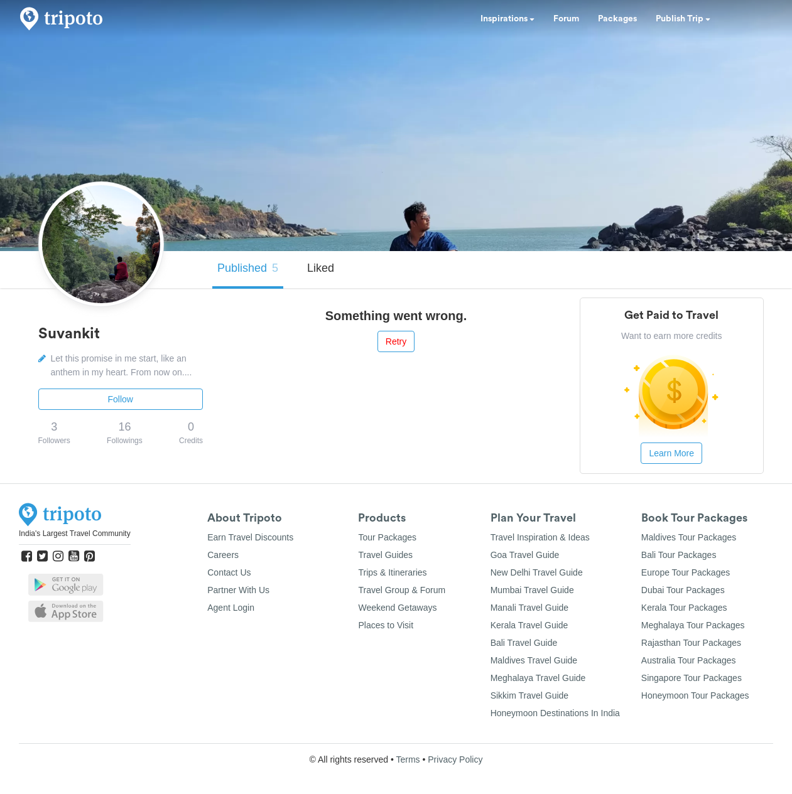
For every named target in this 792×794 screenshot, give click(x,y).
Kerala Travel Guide (529, 625)
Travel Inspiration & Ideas (540, 537)
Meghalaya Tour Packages (693, 625)
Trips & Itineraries (392, 572)
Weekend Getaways (397, 608)
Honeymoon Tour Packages (695, 695)
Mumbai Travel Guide (532, 590)
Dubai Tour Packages (683, 590)
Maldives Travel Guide (534, 660)
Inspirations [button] (507, 18)
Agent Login (230, 608)
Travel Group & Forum (401, 590)
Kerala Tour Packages (684, 608)
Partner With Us (238, 590)
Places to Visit (385, 625)
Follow (120, 399)
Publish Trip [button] (683, 18)
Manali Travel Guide (530, 608)
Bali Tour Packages (679, 555)
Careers (223, 555)
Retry (396, 341)
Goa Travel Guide (525, 555)
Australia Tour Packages (688, 660)
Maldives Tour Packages (688, 537)
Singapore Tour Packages (691, 678)
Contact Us (229, 572)
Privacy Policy (455, 759)
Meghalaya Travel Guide (538, 678)
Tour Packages (387, 537)
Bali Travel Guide (524, 643)
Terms (408, 759)
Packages (617, 18)
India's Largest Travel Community (75, 533)
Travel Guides (385, 555)
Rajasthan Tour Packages (691, 643)
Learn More (671, 453)
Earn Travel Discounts (250, 537)
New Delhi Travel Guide (537, 572)
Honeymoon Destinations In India (555, 713)
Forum (566, 18)
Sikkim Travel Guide (529, 695)
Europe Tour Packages (685, 572)
